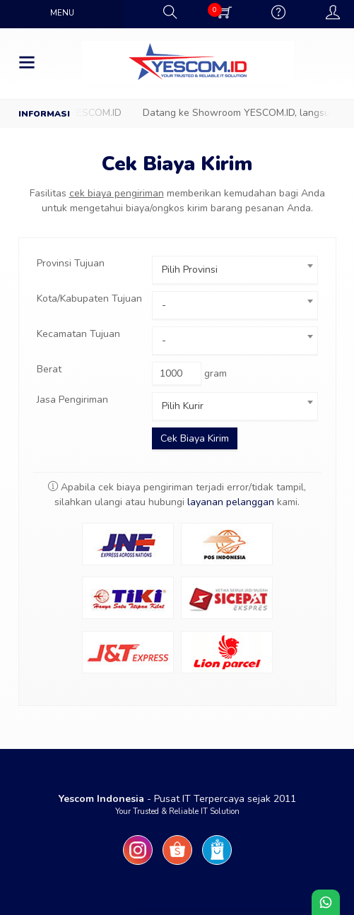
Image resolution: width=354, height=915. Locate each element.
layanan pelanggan (230, 502)
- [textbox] (164, 305)
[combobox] (235, 270)
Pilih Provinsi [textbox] (190, 269)
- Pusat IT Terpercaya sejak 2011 (177, 798)
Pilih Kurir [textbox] (182, 406)
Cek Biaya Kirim (177, 163)
